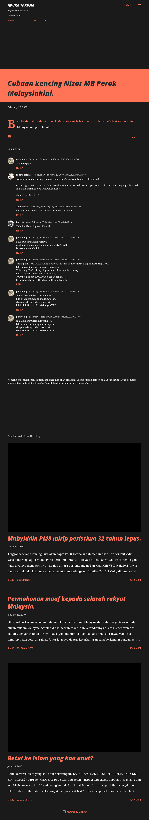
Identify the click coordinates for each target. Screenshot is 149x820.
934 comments (25, 648)
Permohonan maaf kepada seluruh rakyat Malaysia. (67, 602)
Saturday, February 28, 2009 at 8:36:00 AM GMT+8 (56, 206)
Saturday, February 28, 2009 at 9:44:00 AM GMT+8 (46, 222)
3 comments (24, 579)
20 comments (24, 799)
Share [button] (135, 137)
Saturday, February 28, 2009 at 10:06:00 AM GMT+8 (54, 316)
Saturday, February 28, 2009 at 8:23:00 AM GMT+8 (60, 174)
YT (46, 20)
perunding (21, 159)
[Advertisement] (74, 44)
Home (11, 20)
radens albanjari (24, 174)
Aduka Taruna (21, 5)
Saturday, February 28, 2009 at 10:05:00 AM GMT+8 (54, 291)
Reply (19, 167)
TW (23, 20)
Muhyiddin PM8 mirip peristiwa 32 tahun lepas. (74, 538)
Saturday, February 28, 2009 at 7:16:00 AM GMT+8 (54, 159)
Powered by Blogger (74, 811)
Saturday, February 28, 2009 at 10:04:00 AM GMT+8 (54, 259)
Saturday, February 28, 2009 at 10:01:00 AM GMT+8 (54, 237)
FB (35, 20)
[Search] (127, 5)
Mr (17, 222)
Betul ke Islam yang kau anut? (50, 758)
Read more (135, 579)
